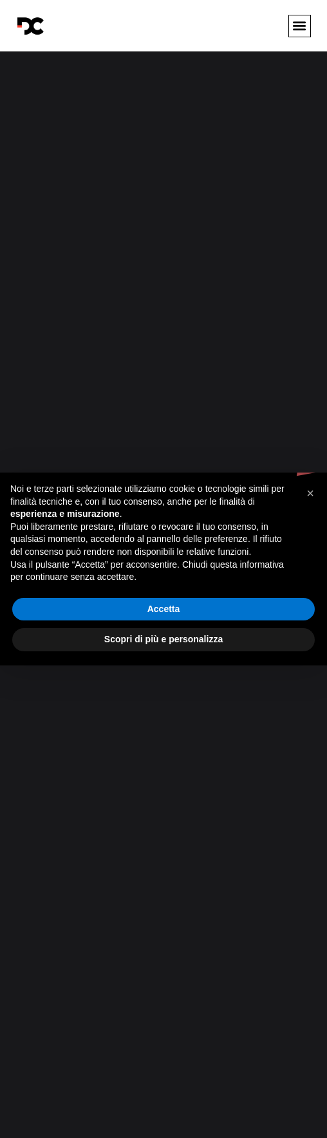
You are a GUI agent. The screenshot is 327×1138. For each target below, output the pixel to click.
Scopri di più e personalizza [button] (163, 639)
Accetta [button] (163, 609)
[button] (299, 26)
